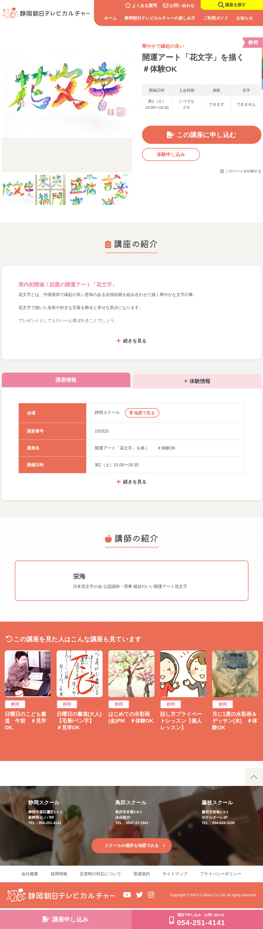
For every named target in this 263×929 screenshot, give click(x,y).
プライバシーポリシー (221, 874)
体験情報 (200, 381)
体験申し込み (171, 154)
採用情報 (59, 874)
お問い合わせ (182, 5)
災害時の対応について (100, 874)
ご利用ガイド (215, 18)
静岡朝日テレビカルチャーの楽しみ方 (160, 18)
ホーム (110, 18)
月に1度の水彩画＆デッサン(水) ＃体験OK (234, 720)
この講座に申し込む (206, 134)
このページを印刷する (243, 171)
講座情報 (66, 380)
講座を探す (235, 5)
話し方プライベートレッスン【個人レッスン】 (181, 720)
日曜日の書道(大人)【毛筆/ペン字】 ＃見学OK (79, 720)
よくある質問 (144, 5)
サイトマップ (175, 874)
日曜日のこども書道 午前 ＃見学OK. (25, 720)
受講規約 (142, 874)
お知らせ (245, 18)
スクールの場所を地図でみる (132, 845)
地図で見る (144, 413)
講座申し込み (70, 919)
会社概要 (30, 874)
